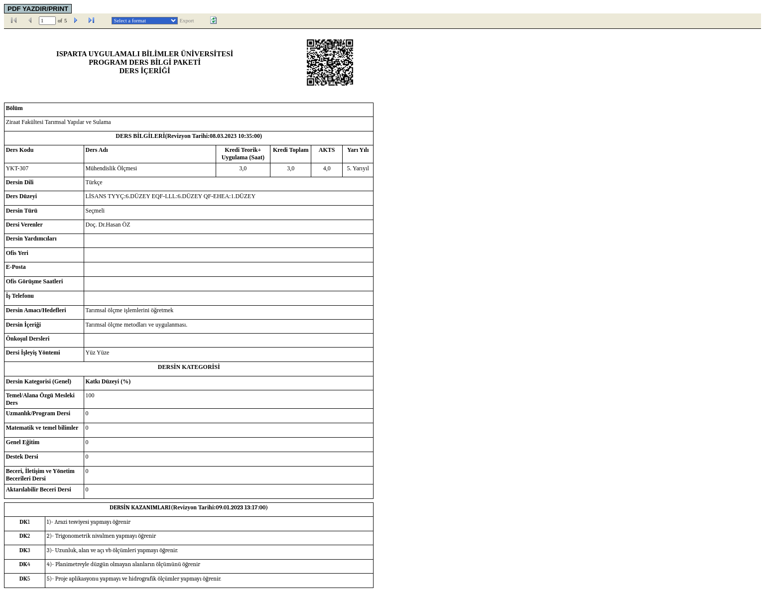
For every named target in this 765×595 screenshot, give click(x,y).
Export (187, 20)
